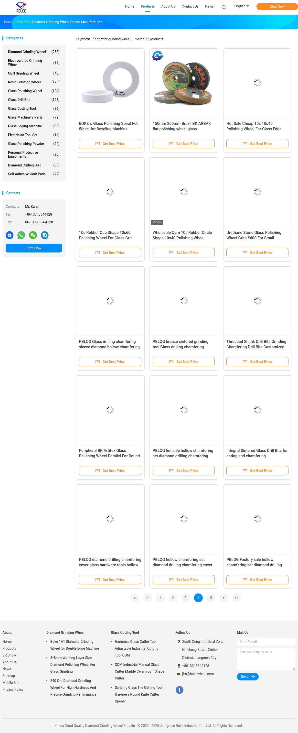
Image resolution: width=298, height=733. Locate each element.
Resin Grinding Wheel (34, 82)
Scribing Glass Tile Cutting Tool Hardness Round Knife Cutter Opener (139, 694)
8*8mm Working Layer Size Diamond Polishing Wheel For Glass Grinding (72, 664)
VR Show (9, 655)
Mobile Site (11, 683)
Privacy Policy (12, 689)
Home (7, 642)
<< (135, 598)
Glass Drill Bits (34, 99)
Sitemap (8, 676)
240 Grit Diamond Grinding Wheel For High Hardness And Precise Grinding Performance (73, 687)
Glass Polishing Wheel (34, 90)
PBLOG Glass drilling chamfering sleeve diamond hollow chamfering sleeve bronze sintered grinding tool (110, 347)
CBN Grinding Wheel (34, 73)
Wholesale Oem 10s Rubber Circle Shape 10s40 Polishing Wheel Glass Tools (182, 238)
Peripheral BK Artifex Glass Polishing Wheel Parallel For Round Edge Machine (109, 456)
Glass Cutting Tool (34, 108)
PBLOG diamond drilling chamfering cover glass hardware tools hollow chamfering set (110, 565)
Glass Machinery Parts (34, 117)
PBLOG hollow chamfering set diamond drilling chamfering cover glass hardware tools (182, 565)
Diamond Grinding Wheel (34, 51)
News (6, 669)
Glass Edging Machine (34, 126)
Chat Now (277, 7)
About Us (9, 662)
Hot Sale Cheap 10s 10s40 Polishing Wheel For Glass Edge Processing (254, 129)
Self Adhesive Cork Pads (34, 174)
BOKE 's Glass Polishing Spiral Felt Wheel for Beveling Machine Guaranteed (108, 129)
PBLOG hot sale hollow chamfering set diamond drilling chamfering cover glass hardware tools (183, 456)
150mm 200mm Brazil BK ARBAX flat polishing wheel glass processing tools (182, 129)
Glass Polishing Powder (34, 143)
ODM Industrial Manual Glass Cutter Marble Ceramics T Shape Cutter (139, 671)
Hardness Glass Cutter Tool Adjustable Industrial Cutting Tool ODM (136, 648)
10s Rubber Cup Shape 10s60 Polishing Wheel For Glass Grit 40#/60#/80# (105, 238)
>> (236, 598)
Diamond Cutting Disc (34, 165)
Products (9, 648)
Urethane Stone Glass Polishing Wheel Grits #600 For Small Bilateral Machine (253, 238)
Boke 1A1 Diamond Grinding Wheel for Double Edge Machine (74, 645)
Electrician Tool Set (34, 134)
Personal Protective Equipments (34, 154)
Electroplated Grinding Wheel (34, 62)
